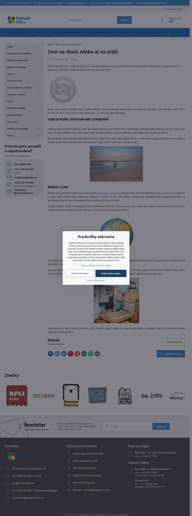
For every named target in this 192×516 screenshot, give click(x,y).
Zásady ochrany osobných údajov (96, 265)
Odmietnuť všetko (79, 273)
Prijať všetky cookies (111, 273)
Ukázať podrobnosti (96, 280)
